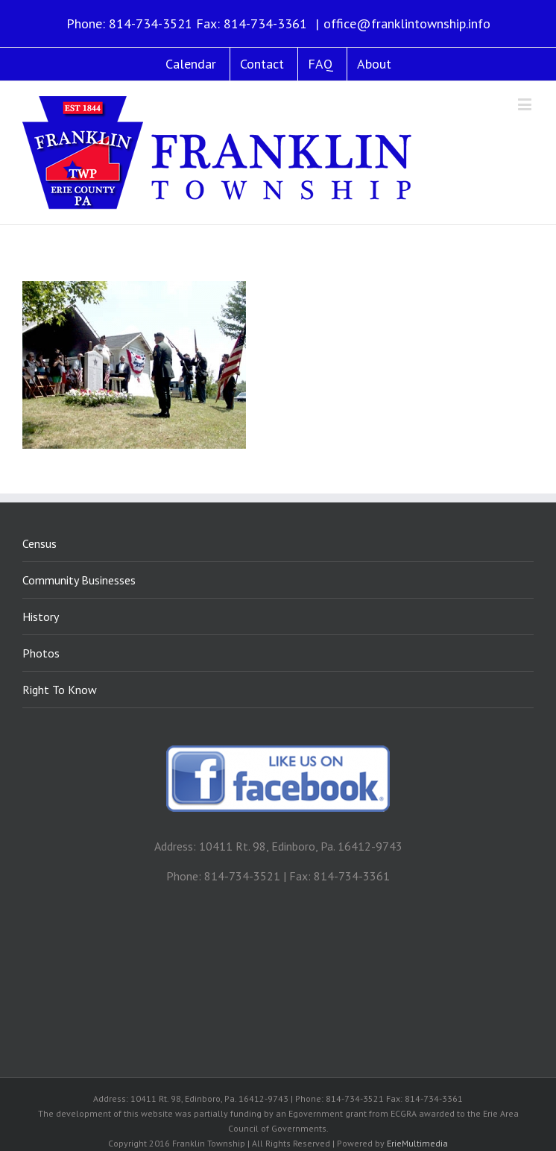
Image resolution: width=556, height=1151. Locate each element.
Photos (41, 653)
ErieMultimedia (417, 1143)
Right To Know (59, 689)
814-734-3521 (150, 23)
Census (39, 543)
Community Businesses (79, 580)
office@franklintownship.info (406, 23)
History (40, 616)
